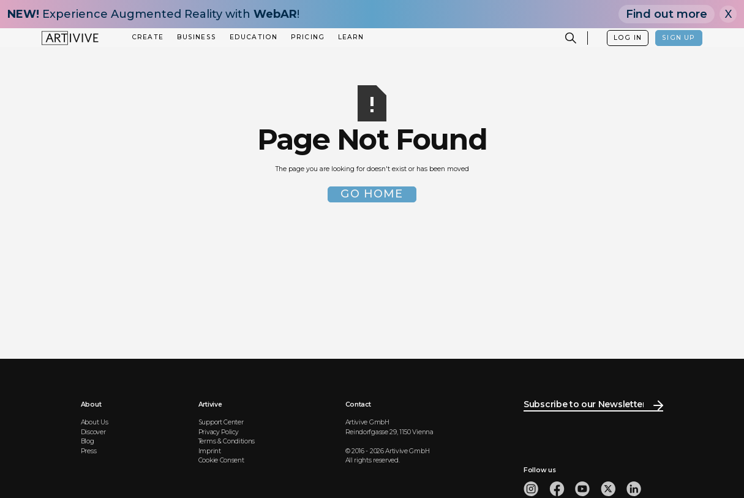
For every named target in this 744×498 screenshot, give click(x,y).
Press (88, 451)
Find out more (666, 14)
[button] (148, 37)
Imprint (209, 451)
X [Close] (728, 14)
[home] (70, 38)
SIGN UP (678, 38)
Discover (93, 432)
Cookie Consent (221, 460)
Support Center (221, 422)
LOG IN (628, 38)
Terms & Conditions (226, 441)
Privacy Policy (218, 432)
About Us (94, 422)
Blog (87, 441)
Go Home (371, 194)
